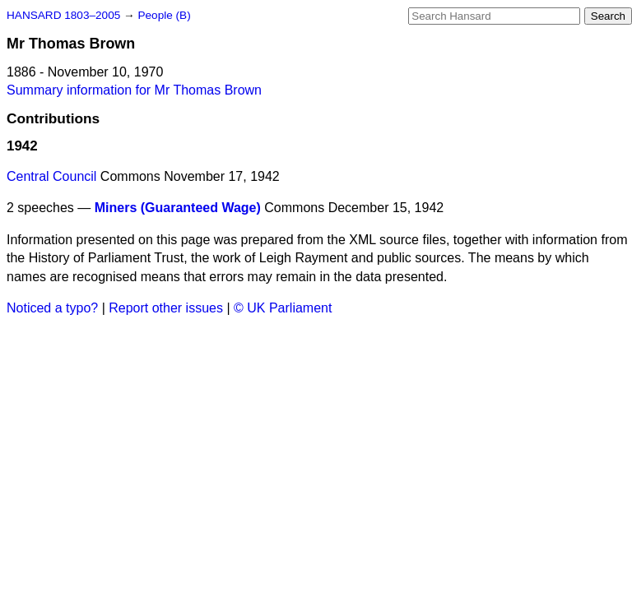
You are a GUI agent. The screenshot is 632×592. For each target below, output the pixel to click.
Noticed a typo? (52, 308)
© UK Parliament (283, 308)
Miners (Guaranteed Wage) (178, 208)
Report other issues (166, 308)
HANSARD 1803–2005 (63, 15)
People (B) (163, 15)
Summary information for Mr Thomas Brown (134, 90)
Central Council (51, 176)
